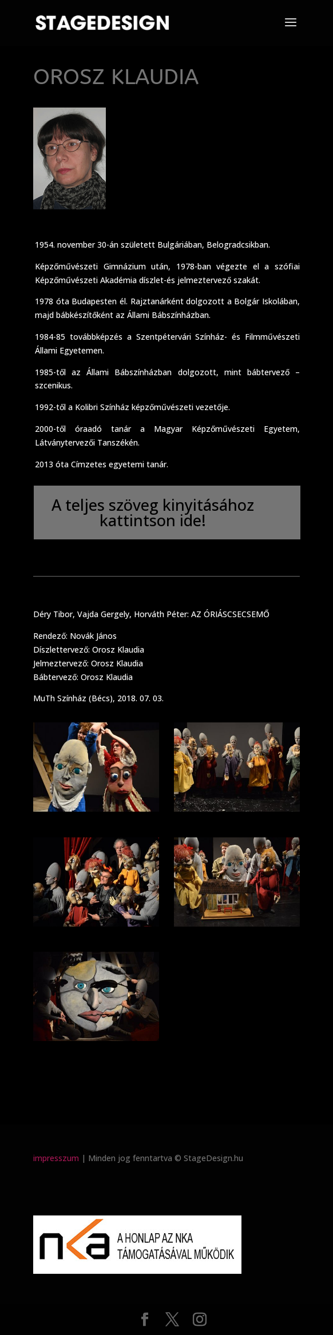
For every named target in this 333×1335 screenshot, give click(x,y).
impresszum (56, 1158)
